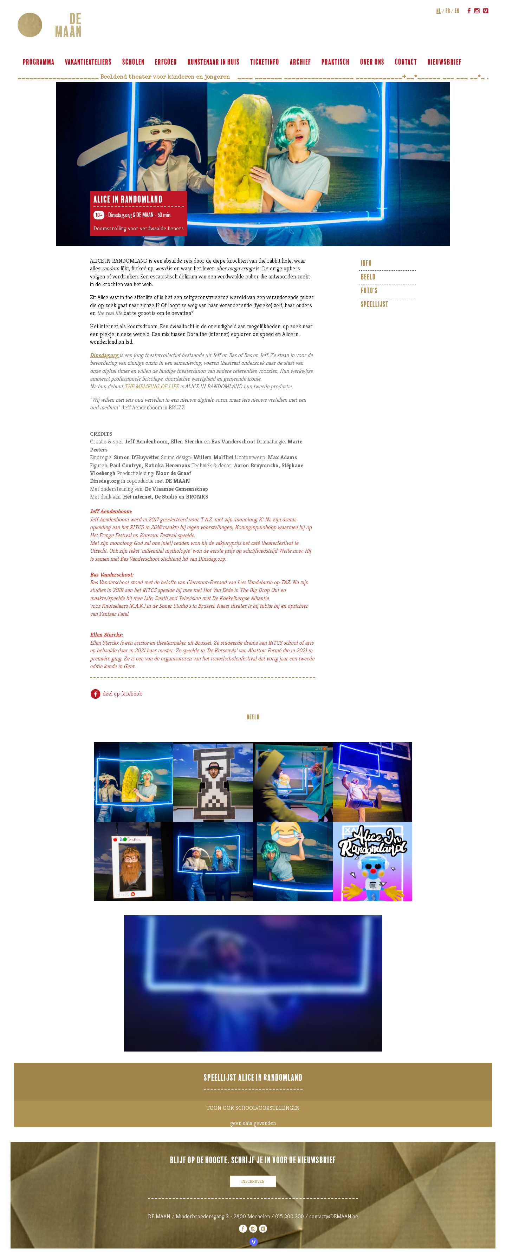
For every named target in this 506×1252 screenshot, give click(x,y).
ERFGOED (166, 62)
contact (406, 62)
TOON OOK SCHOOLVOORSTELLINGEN (253, 1108)
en (457, 10)
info (366, 263)
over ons (372, 62)
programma (38, 62)
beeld (368, 277)
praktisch (336, 62)
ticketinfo (264, 62)
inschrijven (253, 1181)
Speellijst (375, 304)
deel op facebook (116, 693)
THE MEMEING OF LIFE (151, 386)
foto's (369, 290)
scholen (133, 62)
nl (438, 10)
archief (300, 62)
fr (448, 10)
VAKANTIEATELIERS (88, 62)
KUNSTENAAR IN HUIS (214, 62)
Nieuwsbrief (445, 62)
